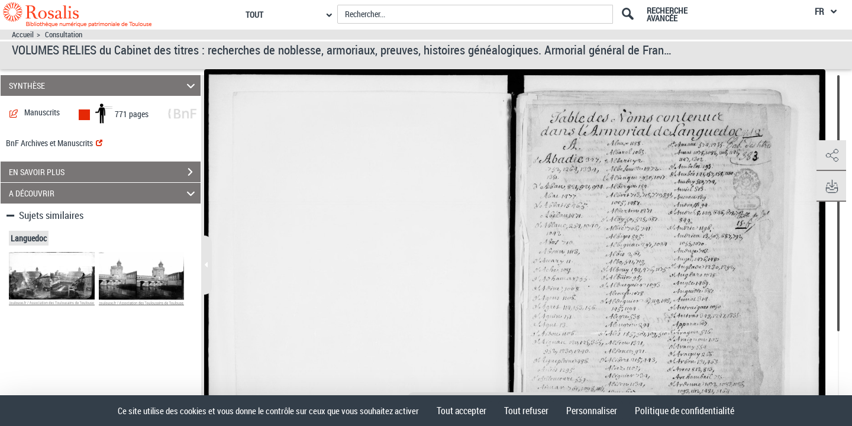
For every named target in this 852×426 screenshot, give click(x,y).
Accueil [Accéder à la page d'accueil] (23, 35)
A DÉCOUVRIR (104, 193)
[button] (831, 155)
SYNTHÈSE (104, 85)
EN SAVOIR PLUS (105, 172)
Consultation (63, 35)
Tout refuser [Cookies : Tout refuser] (526, 410)
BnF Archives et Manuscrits (54, 143)
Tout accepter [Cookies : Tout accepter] (461, 410)
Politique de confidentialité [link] (684, 410)
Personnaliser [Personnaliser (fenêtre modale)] (591, 410)
